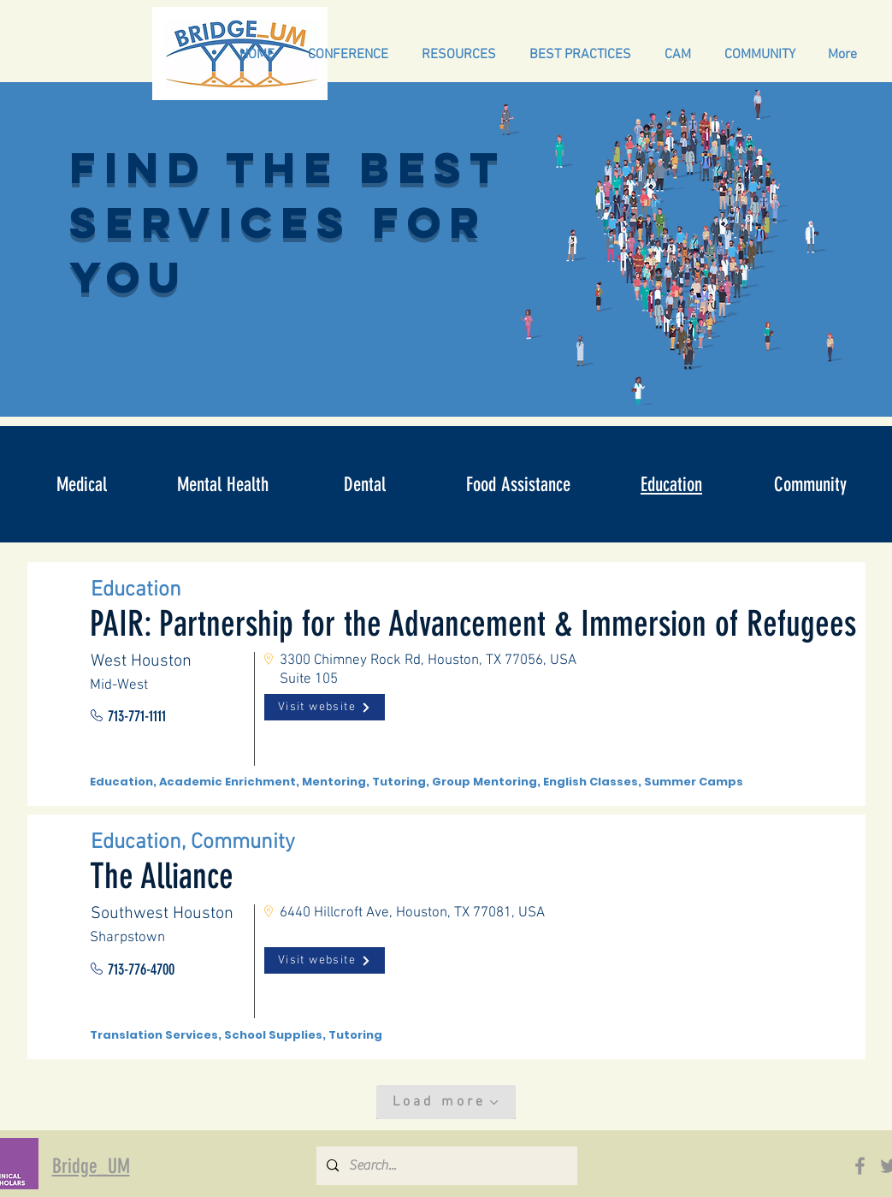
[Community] (810, 484)
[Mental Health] (223, 484)
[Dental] (364, 484)
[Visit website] (324, 707)
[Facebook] (859, 1165)
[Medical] (82, 484)
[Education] (671, 484)
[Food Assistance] (518, 484)
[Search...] (445, 1166)
